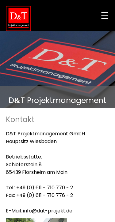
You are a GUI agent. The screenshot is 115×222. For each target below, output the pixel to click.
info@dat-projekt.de (47, 210)
